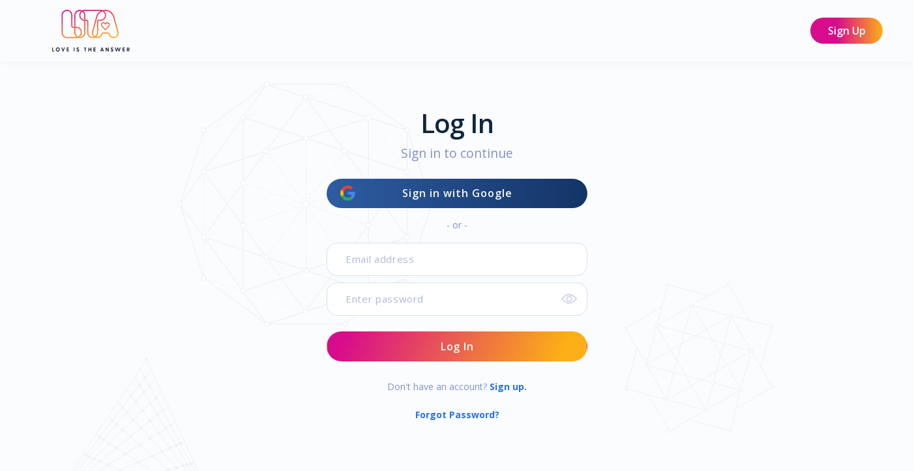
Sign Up (847, 30)
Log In (457, 346)
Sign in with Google (426, 193)
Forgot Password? (457, 414)
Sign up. (508, 386)
